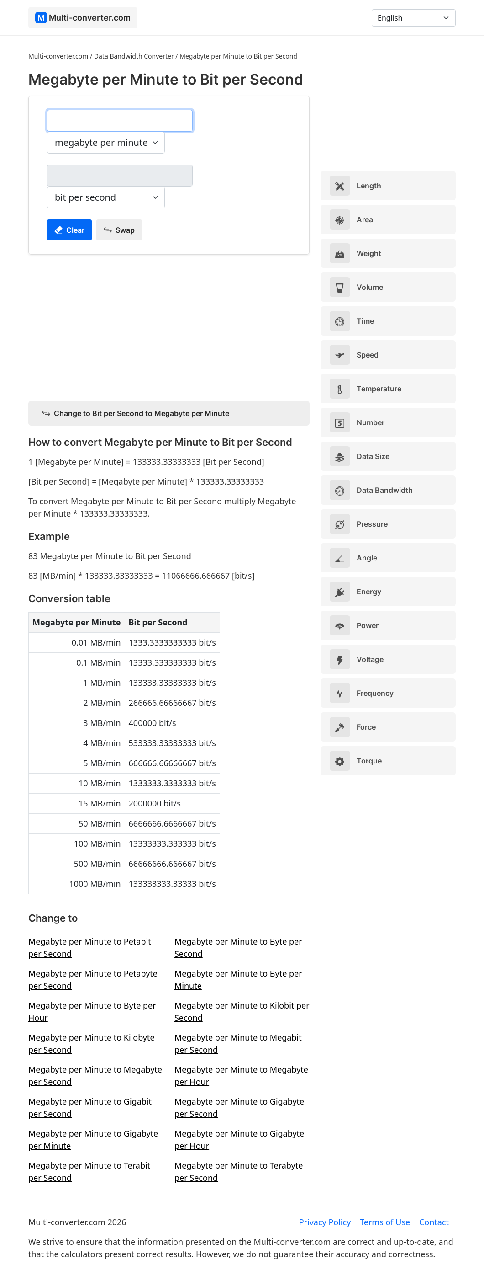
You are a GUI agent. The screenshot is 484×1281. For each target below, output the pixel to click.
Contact (434, 1222)
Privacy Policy (325, 1222)
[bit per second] (120, 176)
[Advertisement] (169, 326)
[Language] (414, 18)
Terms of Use (385, 1222)
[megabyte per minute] (120, 121)
